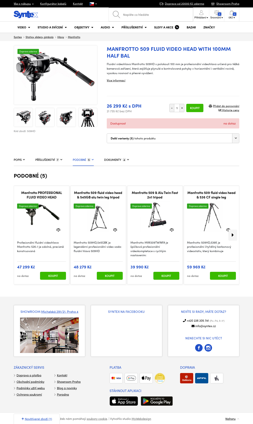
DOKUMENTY (116, 160)
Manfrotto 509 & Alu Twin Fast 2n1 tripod (155, 194)
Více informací (116, 80)
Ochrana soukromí (29, 394)
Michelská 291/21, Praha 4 (59, 311)
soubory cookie (97, 418)
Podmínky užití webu (31, 388)
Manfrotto (74, 37)
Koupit (195, 108)
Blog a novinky (67, 388)
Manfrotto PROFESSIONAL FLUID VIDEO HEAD (41, 194)
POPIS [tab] (19, 160)
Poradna (63, 394)
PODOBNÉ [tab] (83, 160)
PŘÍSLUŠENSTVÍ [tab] (48, 160)
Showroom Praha (69, 381)
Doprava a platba (29, 375)
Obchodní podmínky (30, 381)
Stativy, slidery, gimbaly (40, 37)
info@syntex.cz (205, 326)
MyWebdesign (141, 418)
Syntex (18, 37)
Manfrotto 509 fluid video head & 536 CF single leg (211, 194)
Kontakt (78, 4)
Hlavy (60, 37)
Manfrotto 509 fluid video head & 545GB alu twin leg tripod (98, 194)
